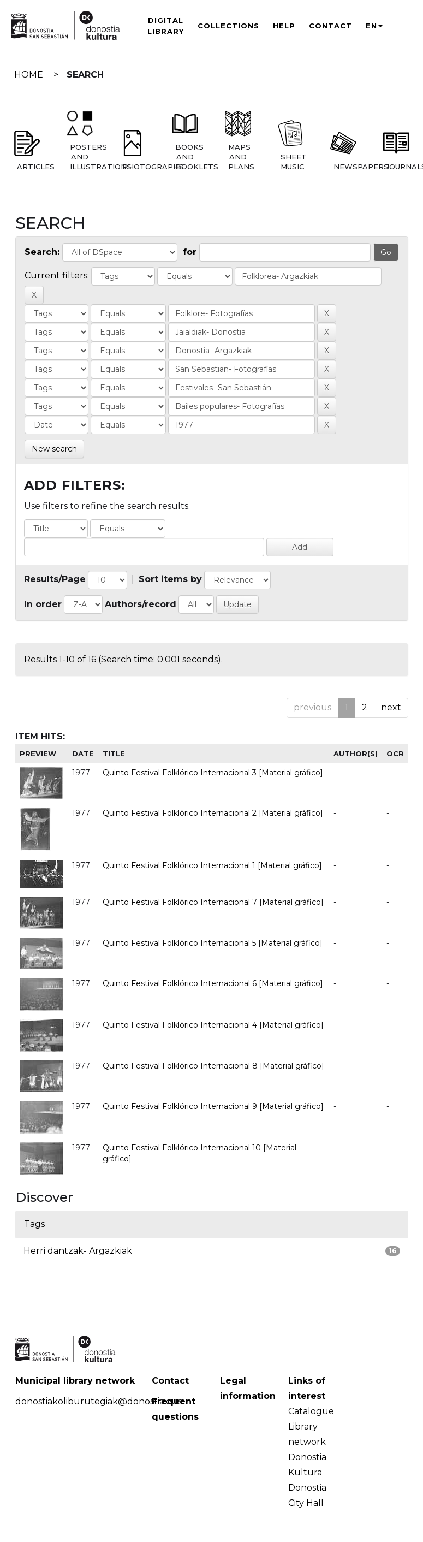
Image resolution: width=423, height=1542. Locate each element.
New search (54, 449)
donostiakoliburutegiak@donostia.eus (98, 1401)
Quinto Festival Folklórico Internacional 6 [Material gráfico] (213, 983)
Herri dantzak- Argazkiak (77, 1251)
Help (284, 25)
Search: (42, 252)
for (189, 252)
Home (28, 74)
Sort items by (170, 579)
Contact (330, 25)
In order (43, 604)
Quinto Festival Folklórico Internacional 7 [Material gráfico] (213, 902)
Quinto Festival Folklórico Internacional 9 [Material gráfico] (213, 1106)
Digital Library (165, 25)
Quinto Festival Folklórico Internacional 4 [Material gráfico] (213, 1025)
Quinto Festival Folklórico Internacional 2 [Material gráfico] (213, 813)
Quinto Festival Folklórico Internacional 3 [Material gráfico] (213, 773)
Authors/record (140, 604)
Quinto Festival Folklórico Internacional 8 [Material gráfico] (213, 1066)
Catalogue (311, 1411)
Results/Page (55, 579)
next (391, 707)
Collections (228, 25)
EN (374, 25)
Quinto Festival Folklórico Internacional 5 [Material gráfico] (213, 943)
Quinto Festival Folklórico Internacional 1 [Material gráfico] (212, 865)
